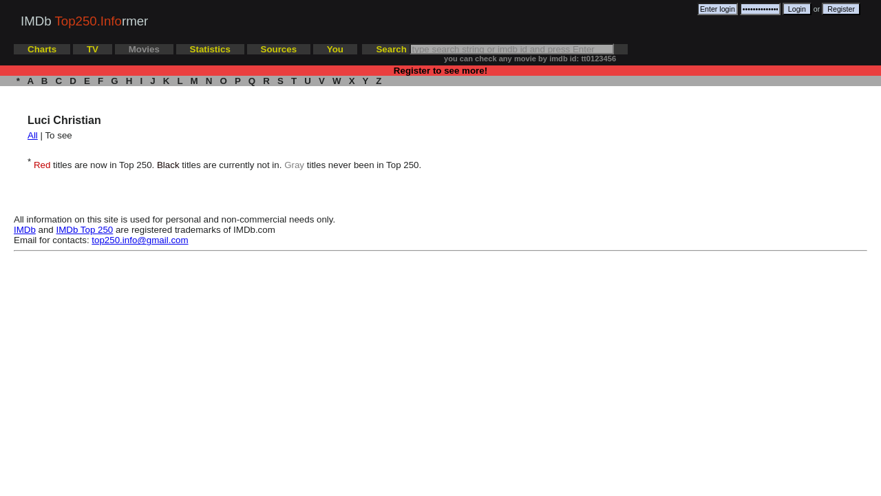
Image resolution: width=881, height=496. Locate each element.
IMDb (25, 230)
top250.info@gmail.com (140, 240)
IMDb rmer (84, 21)
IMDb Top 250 (85, 230)
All (33, 135)
